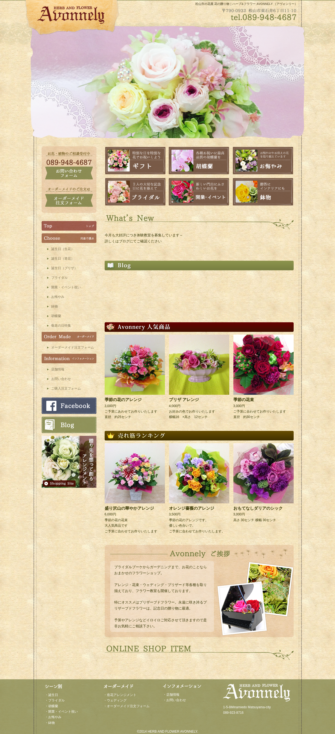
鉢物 (54, 306)
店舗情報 (57, 369)
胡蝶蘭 (56, 316)
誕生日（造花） (62, 258)
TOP (69, 226)
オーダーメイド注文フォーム (72, 347)
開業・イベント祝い (66, 287)
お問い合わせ (61, 379)
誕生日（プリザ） (64, 268)
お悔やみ (57, 297)
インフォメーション (69, 358)
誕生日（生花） (62, 249)
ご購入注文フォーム (66, 388)
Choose (69, 238)
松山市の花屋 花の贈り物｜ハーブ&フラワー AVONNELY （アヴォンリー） (246, 3)
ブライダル (59, 278)
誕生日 (53, 695)
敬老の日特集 (61, 325)
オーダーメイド (69, 336)
